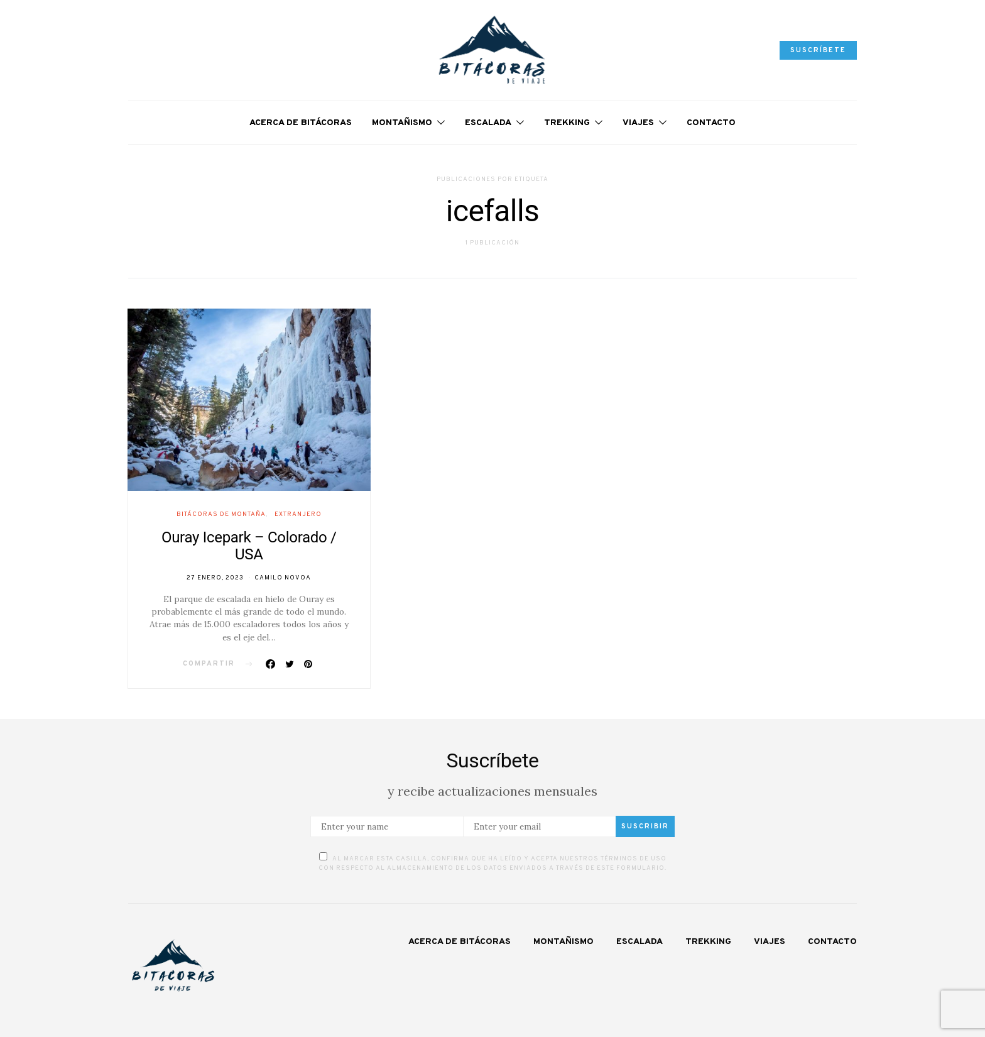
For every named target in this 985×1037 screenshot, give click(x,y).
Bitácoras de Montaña (221, 514)
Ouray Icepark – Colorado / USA (249, 546)
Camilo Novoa (282, 578)
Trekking (567, 123)
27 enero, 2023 (215, 578)
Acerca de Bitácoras (300, 123)
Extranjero (298, 514)
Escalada (488, 123)
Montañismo (402, 123)
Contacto (711, 123)
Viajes (638, 123)
